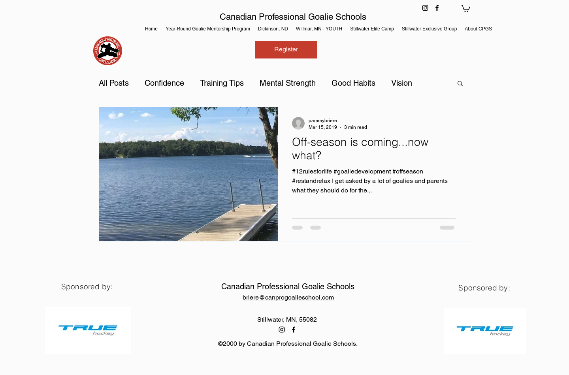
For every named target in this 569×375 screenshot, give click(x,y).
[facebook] (437, 8)
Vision (401, 83)
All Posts (114, 83)
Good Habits (353, 83)
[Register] (286, 49)
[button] (465, 8)
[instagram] (425, 8)
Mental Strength (288, 83)
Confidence (164, 83)
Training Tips (222, 83)
